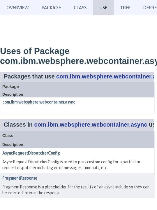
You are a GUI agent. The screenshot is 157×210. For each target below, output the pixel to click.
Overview (17, 7)
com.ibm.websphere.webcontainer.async (38, 102)
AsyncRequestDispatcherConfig (31, 153)
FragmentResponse (19, 178)
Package (51, 7)
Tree (125, 7)
